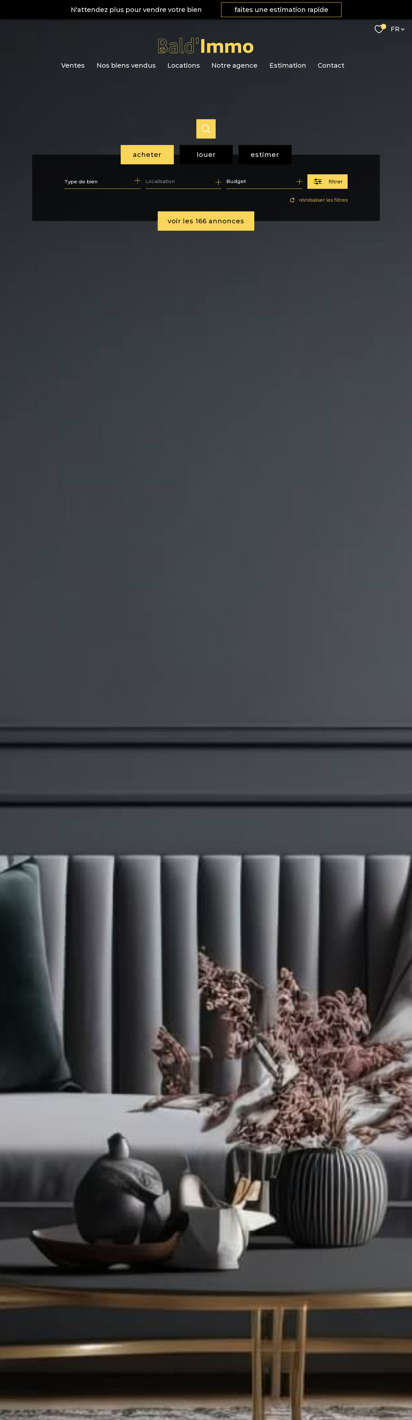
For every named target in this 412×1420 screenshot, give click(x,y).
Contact (331, 65)
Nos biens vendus (125, 65)
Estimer (265, 155)
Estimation (287, 65)
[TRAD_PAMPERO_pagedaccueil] (206, 52)
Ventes (73, 65)
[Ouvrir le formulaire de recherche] (327, 181)
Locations (183, 65)
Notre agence (234, 65)
